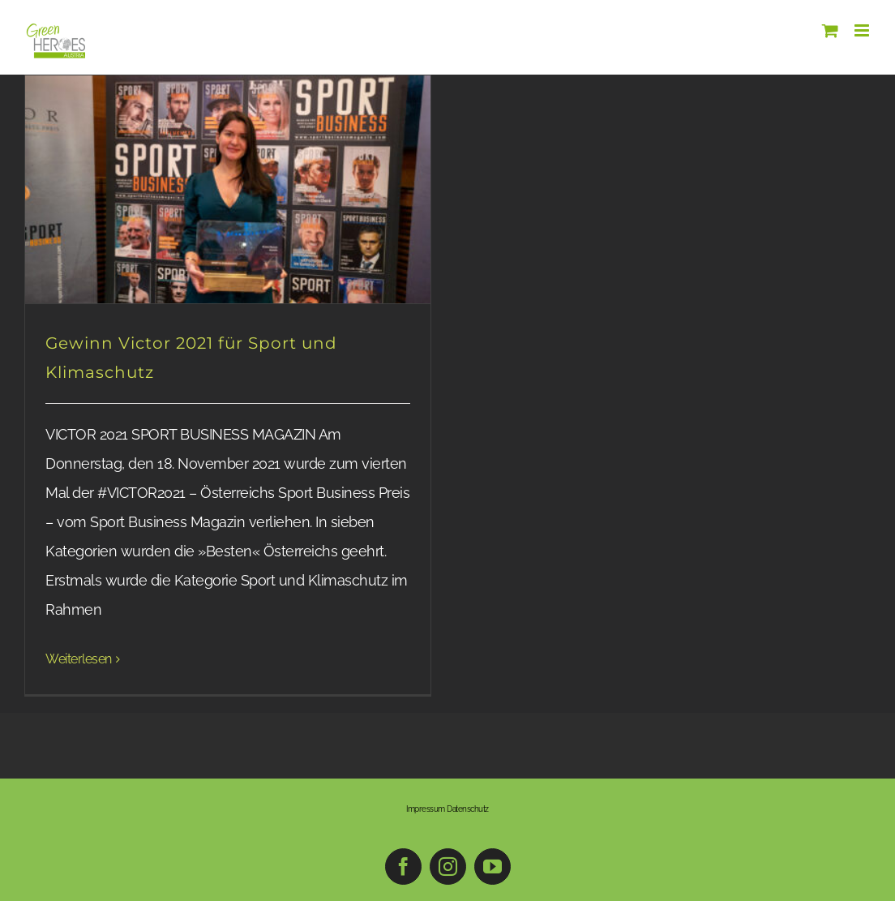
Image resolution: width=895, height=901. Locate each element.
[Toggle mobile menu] (862, 30)
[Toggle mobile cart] (830, 30)
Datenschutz (468, 808)
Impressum (425, 808)
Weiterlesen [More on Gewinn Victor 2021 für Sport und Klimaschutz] (78, 659)
